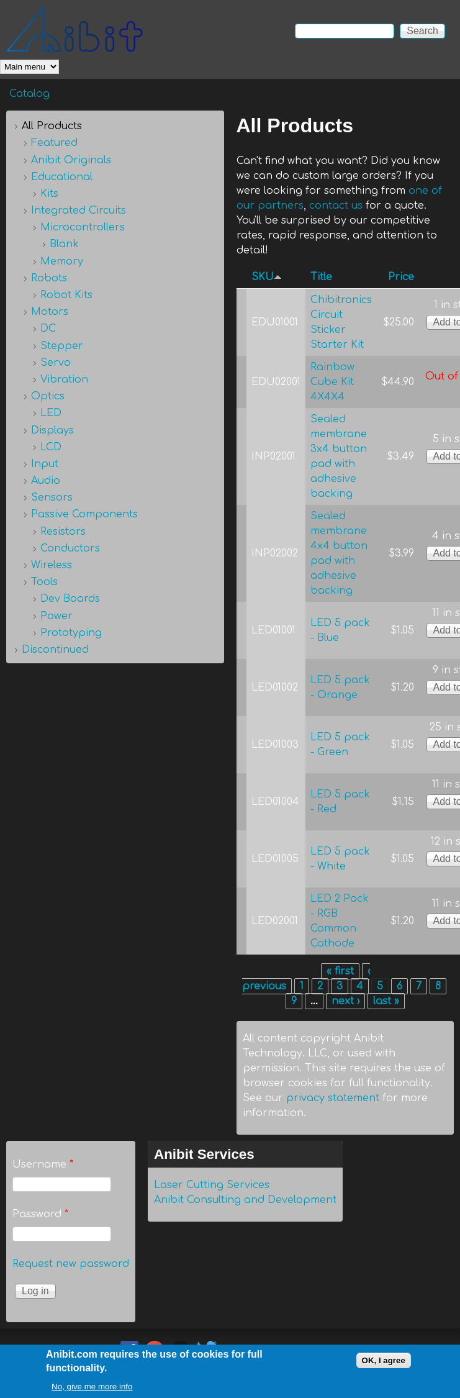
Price (401, 277)
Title (321, 277)
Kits (49, 193)
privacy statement (332, 1098)
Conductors (70, 548)
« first (340, 971)
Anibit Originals (71, 160)
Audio (45, 480)
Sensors (52, 497)
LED (50, 413)
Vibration (64, 379)
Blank (64, 244)
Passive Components (84, 514)
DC (48, 328)
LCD (50, 447)
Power (56, 616)
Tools (44, 582)
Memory (61, 261)
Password (40, 1214)
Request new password (70, 1263)
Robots (49, 278)
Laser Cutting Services (211, 1185)
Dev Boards (70, 598)
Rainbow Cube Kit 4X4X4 (332, 381)
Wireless (51, 565)
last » (386, 1001)
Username (42, 1164)
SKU (266, 277)
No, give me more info (92, 1392)
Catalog (29, 93)
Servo (55, 362)
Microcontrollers (82, 227)
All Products (52, 126)
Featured (54, 142)
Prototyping (71, 632)
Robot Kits (66, 295)
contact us (336, 205)
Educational (61, 177)
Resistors (63, 531)
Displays (52, 430)
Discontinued (55, 649)
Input (44, 464)
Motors (49, 311)
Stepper (61, 346)
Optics (48, 396)
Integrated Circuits (78, 210)
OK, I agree (383, 1366)
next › (345, 1001)
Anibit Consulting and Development (245, 1199)
